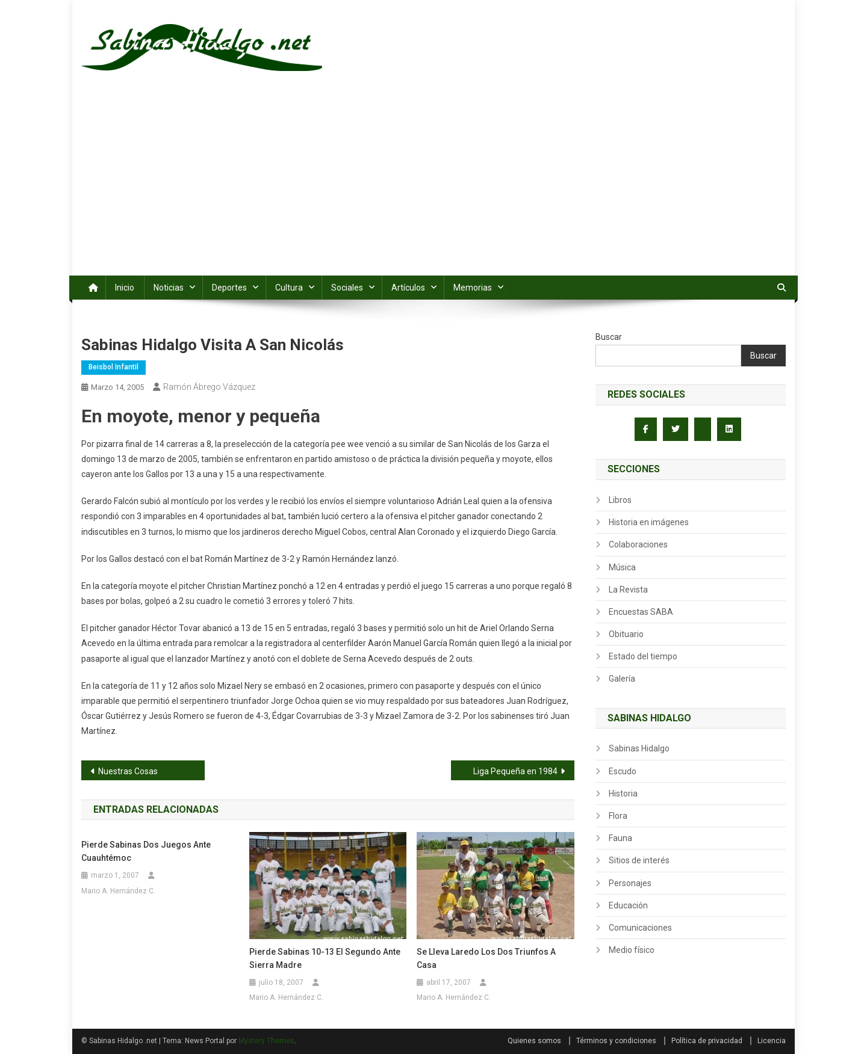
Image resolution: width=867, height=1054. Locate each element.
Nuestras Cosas (128, 771)
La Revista (628, 589)
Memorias (472, 287)
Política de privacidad (706, 1041)
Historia (623, 793)
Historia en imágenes (649, 522)
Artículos (408, 287)
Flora (618, 816)
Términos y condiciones (616, 1041)
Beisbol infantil (113, 367)
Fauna (620, 838)
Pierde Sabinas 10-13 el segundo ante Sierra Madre (324, 958)
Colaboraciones (638, 544)
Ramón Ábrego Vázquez (209, 387)
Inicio (124, 287)
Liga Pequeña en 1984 (515, 771)
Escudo (622, 771)
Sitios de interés (639, 860)
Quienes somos (534, 1041)
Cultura (289, 287)
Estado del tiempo (643, 656)
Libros (620, 500)
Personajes (630, 883)
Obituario (626, 634)
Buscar (608, 337)
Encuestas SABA (641, 612)
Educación (628, 905)
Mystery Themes (266, 1041)
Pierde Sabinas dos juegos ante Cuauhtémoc (146, 851)
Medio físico (631, 950)
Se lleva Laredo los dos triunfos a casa (486, 958)
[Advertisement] (433, 185)
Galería (622, 678)
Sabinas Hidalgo (639, 748)
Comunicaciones (640, 927)
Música (622, 567)
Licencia (771, 1041)
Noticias (169, 287)
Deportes (229, 287)
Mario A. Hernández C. (118, 891)
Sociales (347, 287)
